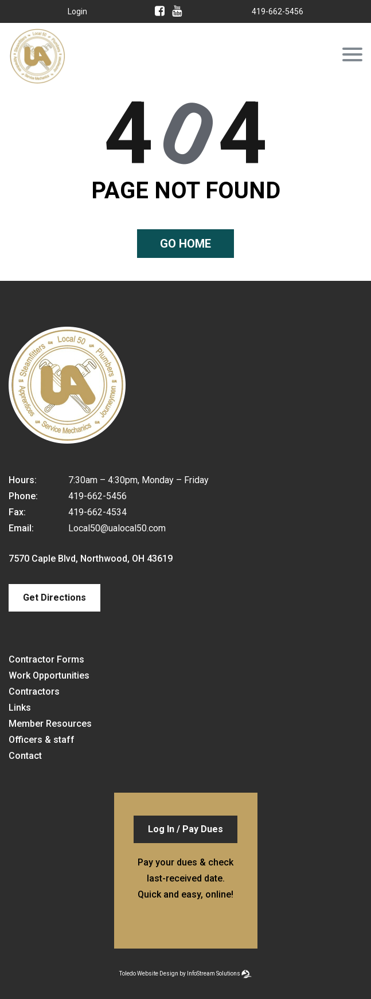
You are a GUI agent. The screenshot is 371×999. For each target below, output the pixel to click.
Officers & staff (42, 739)
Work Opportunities (49, 675)
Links (20, 707)
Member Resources (50, 723)
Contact (25, 755)
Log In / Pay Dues (185, 829)
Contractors (34, 691)
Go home (185, 243)
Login (77, 11)
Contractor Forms (46, 659)
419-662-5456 (277, 11)
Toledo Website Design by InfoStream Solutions (179, 973)
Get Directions (54, 597)
